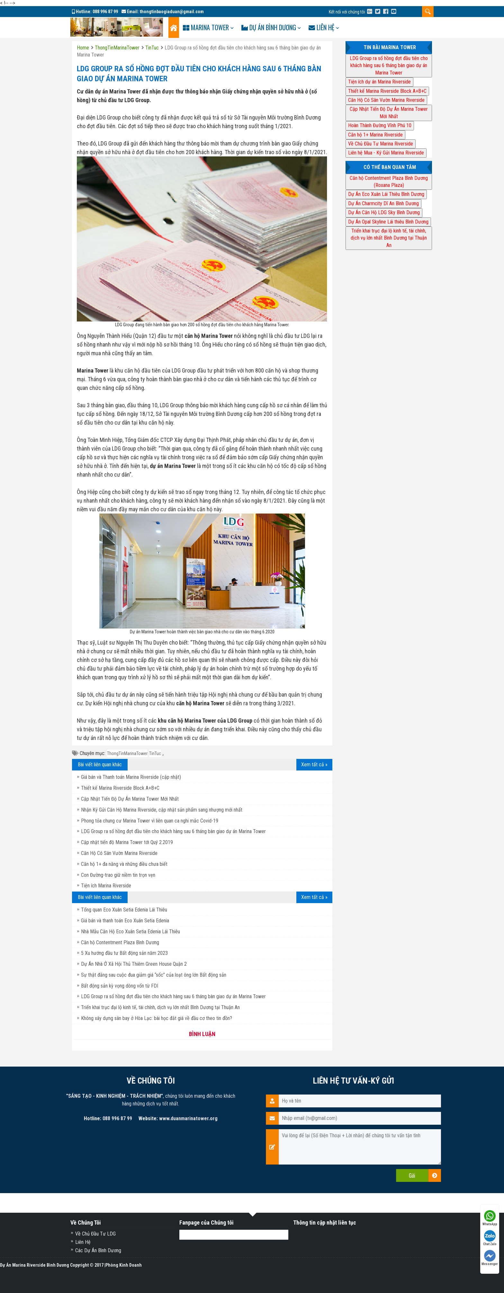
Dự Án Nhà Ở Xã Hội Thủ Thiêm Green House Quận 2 (134, 964)
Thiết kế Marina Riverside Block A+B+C (120, 788)
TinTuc (155, 753)
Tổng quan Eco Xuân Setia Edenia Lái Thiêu (124, 910)
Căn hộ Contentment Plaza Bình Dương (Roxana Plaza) (389, 181)
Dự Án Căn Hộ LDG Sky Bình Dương (384, 212)
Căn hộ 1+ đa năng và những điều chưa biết (124, 864)
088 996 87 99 (105, 11)
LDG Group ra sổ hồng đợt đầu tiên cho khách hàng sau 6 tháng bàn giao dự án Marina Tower (173, 831)
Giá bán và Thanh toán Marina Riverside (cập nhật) (131, 777)
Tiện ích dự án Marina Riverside (379, 82)
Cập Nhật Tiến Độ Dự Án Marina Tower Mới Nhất (130, 799)
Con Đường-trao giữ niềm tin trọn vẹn (118, 875)
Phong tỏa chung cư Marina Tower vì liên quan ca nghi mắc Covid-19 (149, 821)
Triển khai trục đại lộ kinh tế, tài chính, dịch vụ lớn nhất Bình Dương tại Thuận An (160, 1007)
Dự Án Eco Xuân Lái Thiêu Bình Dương (386, 194)
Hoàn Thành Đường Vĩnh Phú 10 (379, 125)
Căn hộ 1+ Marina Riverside (375, 135)
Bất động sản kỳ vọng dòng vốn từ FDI (119, 986)
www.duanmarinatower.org (31, 1118)
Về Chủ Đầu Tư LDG (95, 1234)
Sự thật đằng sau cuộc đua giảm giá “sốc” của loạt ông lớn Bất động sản (153, 975)
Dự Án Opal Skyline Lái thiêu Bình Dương (388, 222)
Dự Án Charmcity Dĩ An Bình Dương (383, 203)
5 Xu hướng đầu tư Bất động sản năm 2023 (124, 953)
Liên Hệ (83, 1242)
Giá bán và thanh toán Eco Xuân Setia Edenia (125, 921)
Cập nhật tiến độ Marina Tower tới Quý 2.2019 (127, 842)
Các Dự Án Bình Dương (98, 1250)
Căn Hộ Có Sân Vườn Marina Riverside (119, 853)
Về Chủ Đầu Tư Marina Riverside (380, 144)
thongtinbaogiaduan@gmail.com (172, 11)
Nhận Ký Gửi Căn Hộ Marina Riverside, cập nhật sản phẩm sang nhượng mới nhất (161, 810)
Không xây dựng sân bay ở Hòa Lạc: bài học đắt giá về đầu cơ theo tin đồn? (156, 1018)
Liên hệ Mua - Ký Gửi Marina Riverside (386, 153)
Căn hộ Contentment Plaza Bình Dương (120, 942)
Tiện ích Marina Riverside (106, 886)
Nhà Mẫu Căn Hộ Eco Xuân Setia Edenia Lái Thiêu (130, 931)
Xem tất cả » (314, 764)
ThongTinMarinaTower (127, 753)
